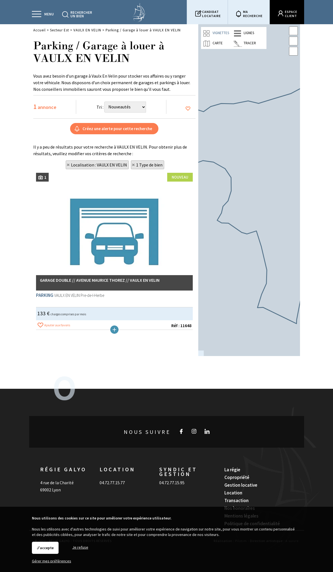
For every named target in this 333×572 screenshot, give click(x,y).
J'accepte (45, 547)
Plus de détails (114, 471)
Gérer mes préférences (51, 561)
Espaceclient (291, 14)
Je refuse (80, 547)
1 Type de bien (149, 165)
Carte (213, 43)
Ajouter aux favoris (57, 467)
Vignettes (216, 33)
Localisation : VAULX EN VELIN (99, 165)
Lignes (244, 33)
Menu (49, 14)
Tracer (245, 43)
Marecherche (253, 14)
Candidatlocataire (211, 14)
